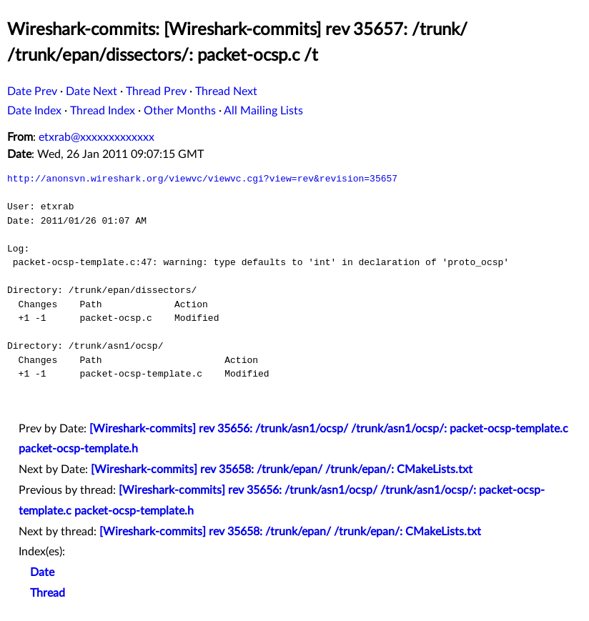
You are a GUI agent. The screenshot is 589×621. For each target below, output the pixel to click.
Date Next (91, 91)
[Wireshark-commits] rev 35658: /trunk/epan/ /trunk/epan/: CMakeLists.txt (281, 469)
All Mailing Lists (263, 110)
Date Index (34, 110)
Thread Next (226, 91)
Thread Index (102, 110)
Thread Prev (156, 91)
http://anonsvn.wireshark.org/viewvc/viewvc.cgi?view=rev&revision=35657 (202, 178)
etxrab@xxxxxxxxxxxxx (96, 137)
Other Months (180, 110)
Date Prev (32, 91)
